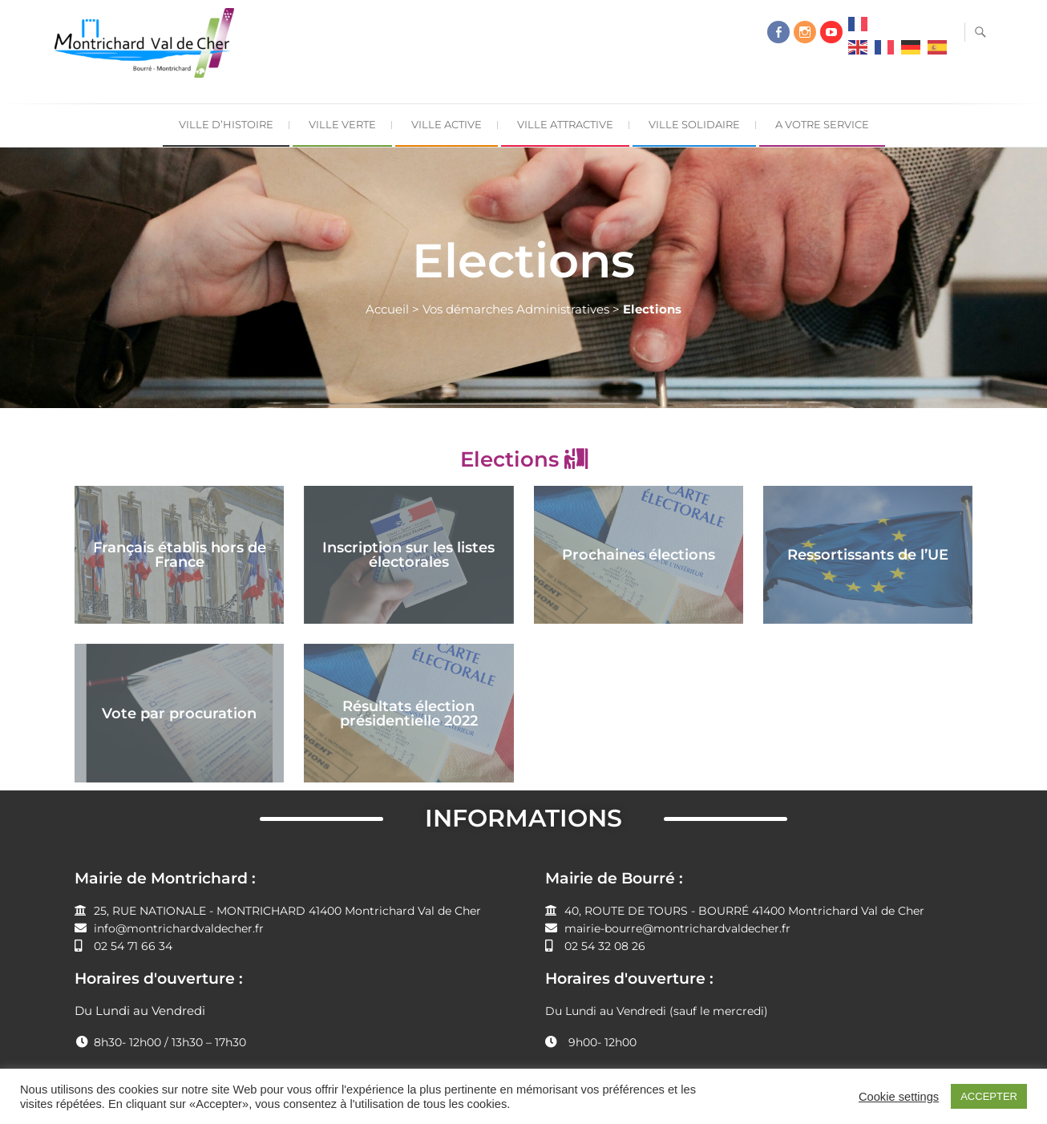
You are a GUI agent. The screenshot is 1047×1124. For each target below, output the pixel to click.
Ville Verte (342, 124)
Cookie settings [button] (899, 1096)
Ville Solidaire (694, 124)
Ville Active (446, 124)
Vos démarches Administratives (515, 309)
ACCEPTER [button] (988, 1096)
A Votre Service (822, 124)
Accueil (387, 309)
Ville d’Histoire (226, 124)
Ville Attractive (565, 124)
